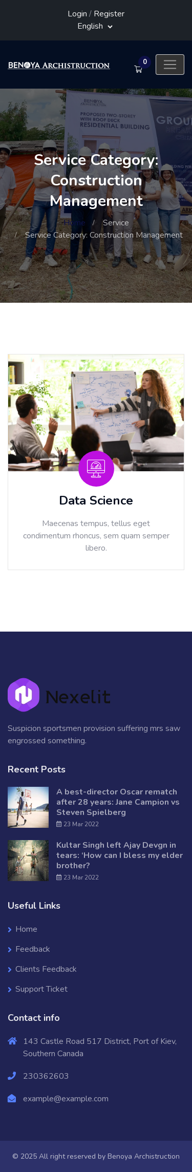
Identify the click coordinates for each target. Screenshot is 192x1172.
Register (109, 13)
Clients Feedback (46, 969)
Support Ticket (41, 989)
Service (116, 222)
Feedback (32, 949)
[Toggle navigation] (170, 64)
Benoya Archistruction (144, 1156)
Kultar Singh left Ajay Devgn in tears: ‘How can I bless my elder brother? (119, 855)
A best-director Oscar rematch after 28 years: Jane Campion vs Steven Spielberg (118, 802)
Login (77, 13)
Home (74, 222)
